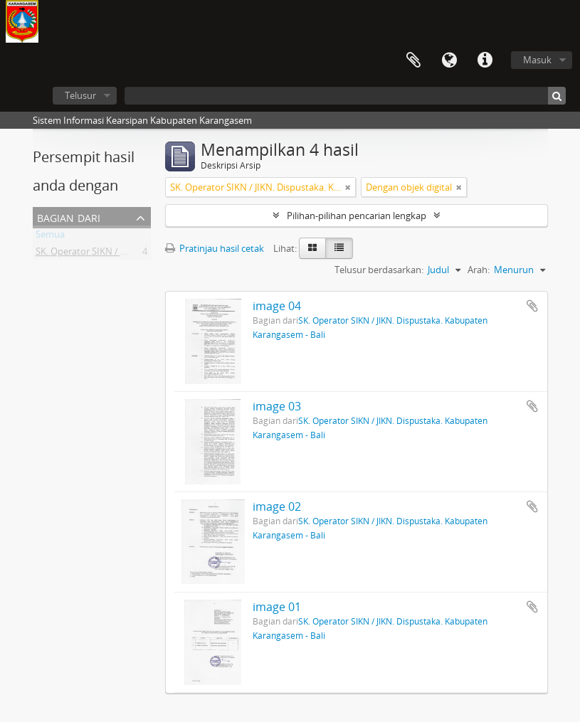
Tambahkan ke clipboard (532, 306)
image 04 (277, 306)
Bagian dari (68, 216)
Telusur (80, 95)
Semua (50, 236)
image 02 (277, 506)
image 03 (277, 406)
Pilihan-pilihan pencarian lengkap (356, 215)
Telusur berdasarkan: (378, 269)
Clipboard (413, 60)
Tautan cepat (484, 60)
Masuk (537, 59)
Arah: (479, 269)
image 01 (277, 607)
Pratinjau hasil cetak (214, 248)
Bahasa (449, 60)
